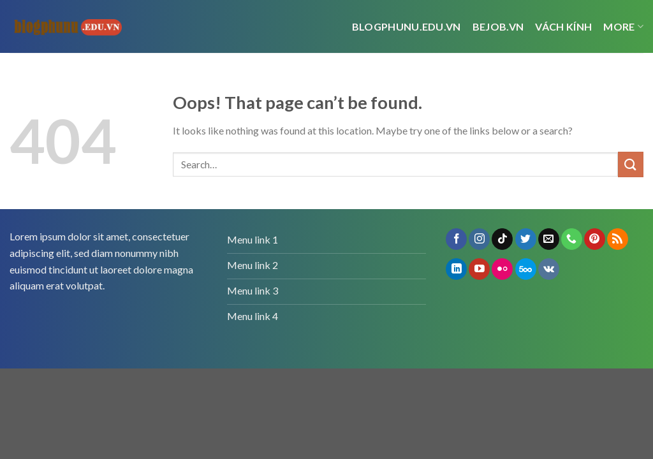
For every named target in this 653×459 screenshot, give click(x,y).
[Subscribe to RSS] (617, 239)
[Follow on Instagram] (479, 239)
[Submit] (630, 164)
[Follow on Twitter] (525, 239)
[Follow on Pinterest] (594, 239)
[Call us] (571, 239)
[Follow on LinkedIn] (456, 269)
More (623, 26)
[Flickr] (502, 269)
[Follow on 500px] (525, 269)
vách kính (563, 26)
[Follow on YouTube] (479, 269)
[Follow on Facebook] (456, 239)
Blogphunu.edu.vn (406, 26)
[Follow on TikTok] (502, 239)
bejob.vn (498, 26)
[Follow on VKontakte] (548, 269)
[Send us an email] (548, 239)
